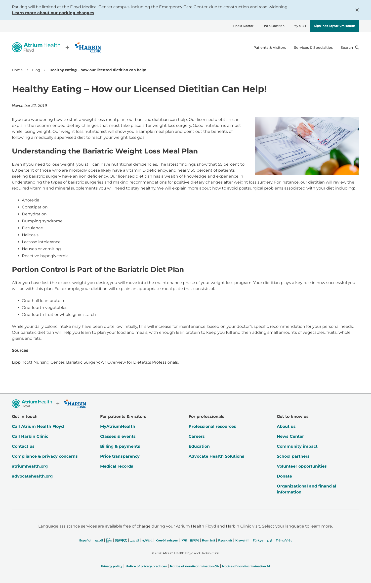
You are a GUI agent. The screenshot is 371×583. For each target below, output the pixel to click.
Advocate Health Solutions (216, 456)
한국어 (194, 540)
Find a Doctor (243, 26)
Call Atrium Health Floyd (38, 426)
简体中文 (121, 540)
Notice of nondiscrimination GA (194, 566)
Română (208, 540)
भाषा (184, 540)
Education (199, 446)
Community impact (297, 446)
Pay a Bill (299, 26)
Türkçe (258, 540)
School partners (293, 456)
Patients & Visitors (269, 47)
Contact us (23, 446)
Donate (284, 476)
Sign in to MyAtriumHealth (334, 26)
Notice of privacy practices (146, 566)
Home (17, 70)
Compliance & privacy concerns (45, 456)
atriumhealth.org (30, 466)
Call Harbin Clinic (30, 436)
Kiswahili (242, 540)
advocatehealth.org (32, 476)
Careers (197, 436)
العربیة (99, 540)
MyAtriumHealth (117, 426)
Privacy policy (111, 566)
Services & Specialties (313, 47)
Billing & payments (120, 446)
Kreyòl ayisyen (167, 540)
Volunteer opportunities (302, 466)
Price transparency (120, 456)
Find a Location (273, 26)
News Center (290, 436)
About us (286, 426)
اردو (269, 540)
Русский (225, 540)
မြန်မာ (109, 540)
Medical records (116, 466)
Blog (36, 70)
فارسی (134, 540)
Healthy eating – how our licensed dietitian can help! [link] (97, 70)
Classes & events (118, 436)
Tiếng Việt (284, 540)
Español (85, 540)
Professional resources (212, 426)
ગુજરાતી (147, 540)
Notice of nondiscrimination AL (246, 566)
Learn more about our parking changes (53, 12)
